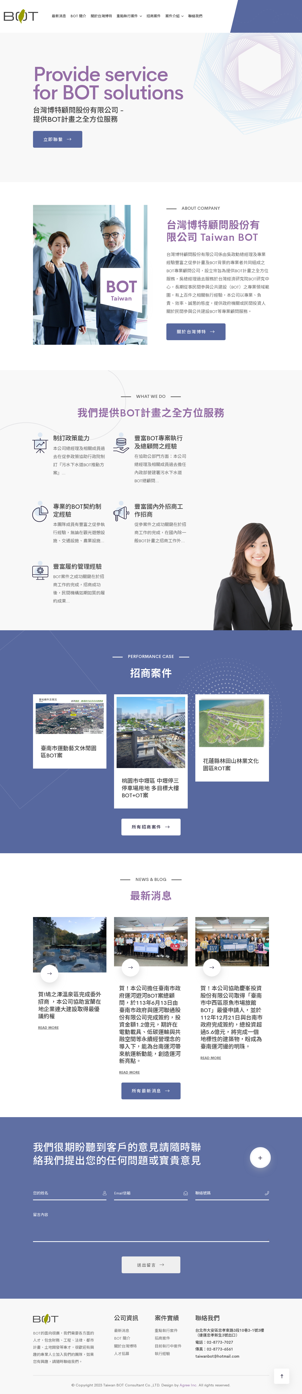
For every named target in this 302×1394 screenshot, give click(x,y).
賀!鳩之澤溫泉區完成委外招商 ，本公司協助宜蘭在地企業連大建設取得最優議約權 (69, 1005)
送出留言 (146, 1265)
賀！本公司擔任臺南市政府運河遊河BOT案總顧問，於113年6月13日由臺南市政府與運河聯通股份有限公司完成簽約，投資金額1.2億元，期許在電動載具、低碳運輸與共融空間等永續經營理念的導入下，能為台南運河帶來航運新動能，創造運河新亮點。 (150, 1024)
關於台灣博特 (101, 15)
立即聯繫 (52, 139)
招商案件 (154, 15)
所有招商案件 (147, 827)
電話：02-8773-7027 (214, 1342)
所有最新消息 (147, 1091)
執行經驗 (162, 1353)
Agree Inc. (189, 1384)
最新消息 (59, 15)
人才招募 (121, 1353)
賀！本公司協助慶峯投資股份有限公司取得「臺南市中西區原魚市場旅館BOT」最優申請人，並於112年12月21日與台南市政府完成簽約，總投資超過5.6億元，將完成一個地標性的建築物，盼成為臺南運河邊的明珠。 (231, 1017)
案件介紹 (172, 15)
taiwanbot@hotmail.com (217, 1356)
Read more (48, 1027)
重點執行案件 (127, 15)
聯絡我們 (195, 15)
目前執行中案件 (168, 1345)
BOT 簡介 (78, 15)
